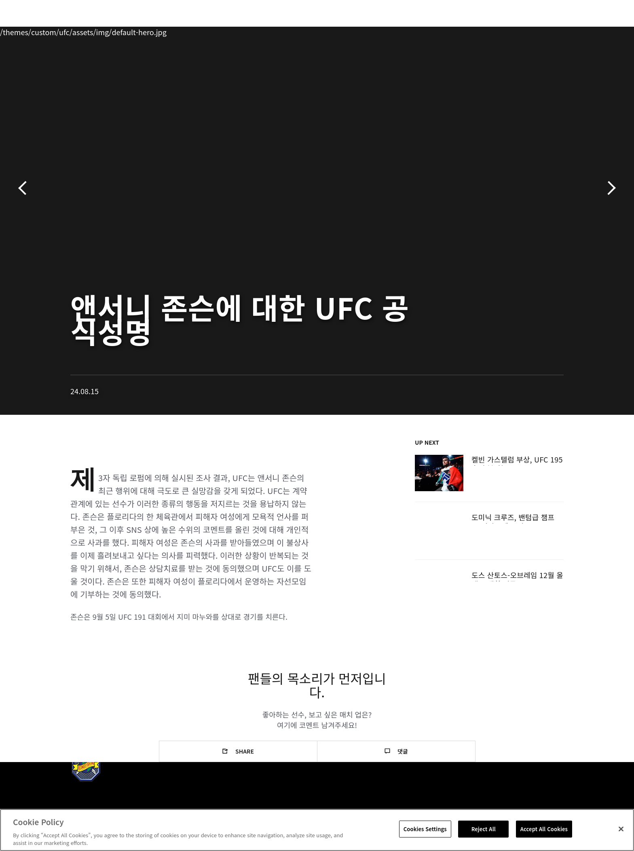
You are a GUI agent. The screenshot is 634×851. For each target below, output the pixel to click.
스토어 (547, 31)
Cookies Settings (425, 829)
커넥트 (452, 31)
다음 (609, 188)
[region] (317, 830)
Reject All (483, 829)
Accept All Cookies (544, 829)
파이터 (128, 31)
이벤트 (63, 31)
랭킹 (93, 31)
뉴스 (159, 31)
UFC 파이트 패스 (500, 31)
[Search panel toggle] (568, 30)
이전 (25, 188)
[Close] (621, 829)
